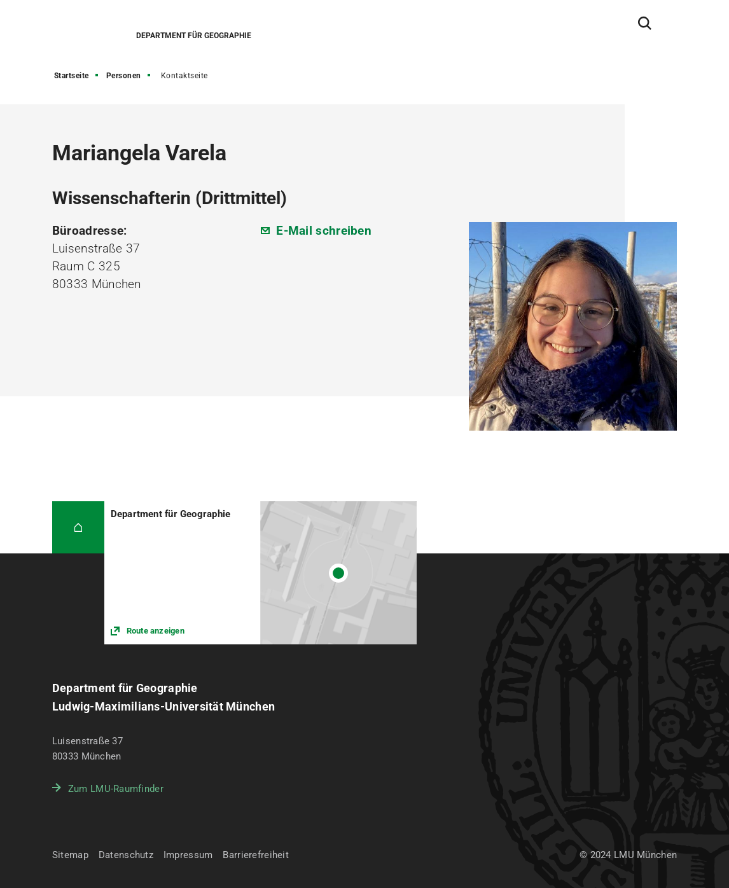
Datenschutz (126, 855)
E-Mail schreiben (323, 230)
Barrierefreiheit (255, 855)
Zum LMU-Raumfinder (115, 788)
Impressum (188, 855)
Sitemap (70, 855)
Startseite (71, 75)
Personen (123, 75)
